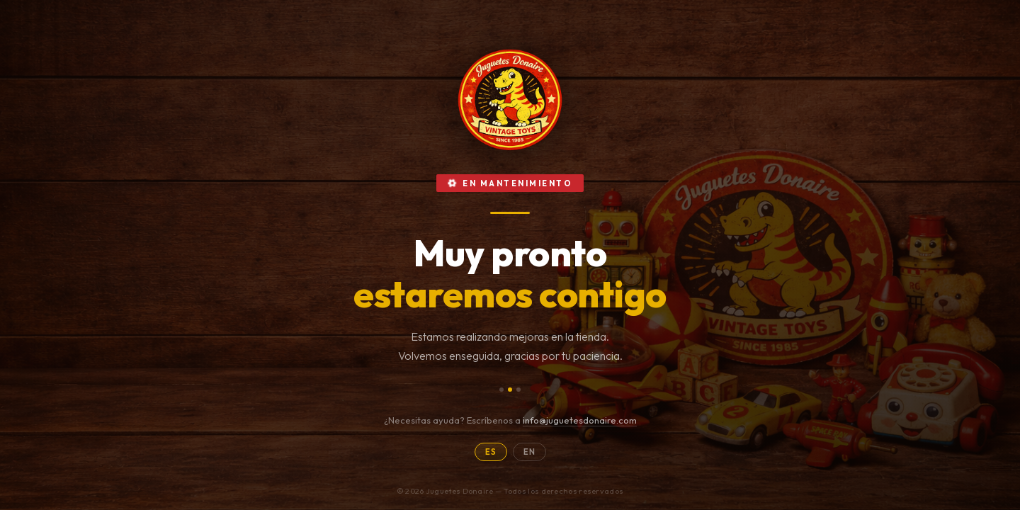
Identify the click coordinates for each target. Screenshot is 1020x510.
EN (529, 452)
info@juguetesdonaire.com (580, 420)
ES (491, 452)
